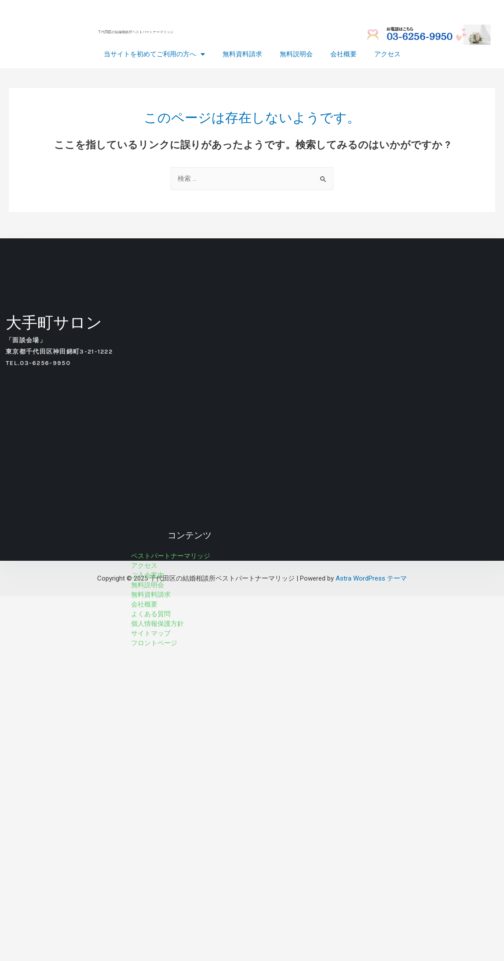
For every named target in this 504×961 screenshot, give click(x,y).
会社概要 (343, 54)
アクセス (387, 54)
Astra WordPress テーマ (371, 578)
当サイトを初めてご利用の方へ (154, 55)
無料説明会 (296, 54)
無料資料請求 (242, 54)
